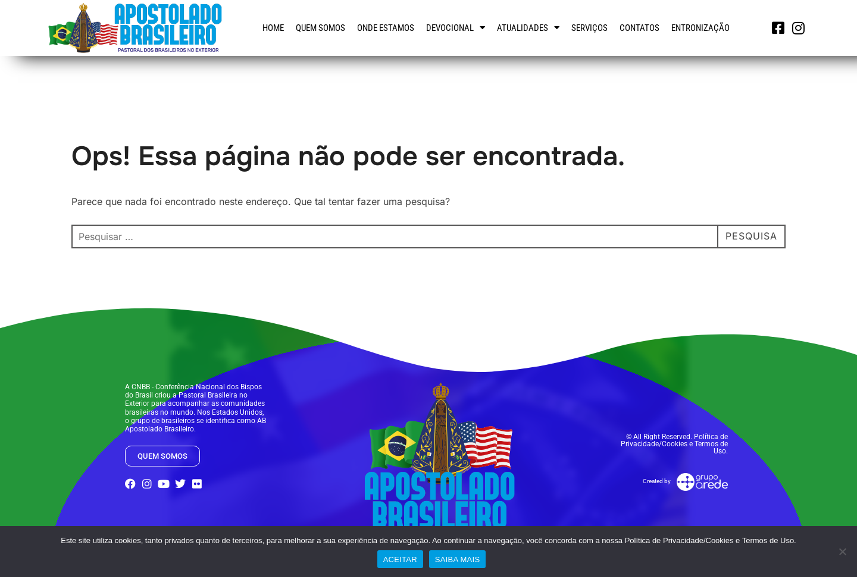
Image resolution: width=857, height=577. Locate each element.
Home (273, 28)
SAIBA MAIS (457, 559)
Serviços (589, 28)
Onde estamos (385, 28)
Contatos (639, 28)
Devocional (455, 27)
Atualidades (528, 27)
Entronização (700, 28)
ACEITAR (400, 559)
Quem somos (320, 28)
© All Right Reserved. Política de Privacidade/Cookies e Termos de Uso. (674, 444)
